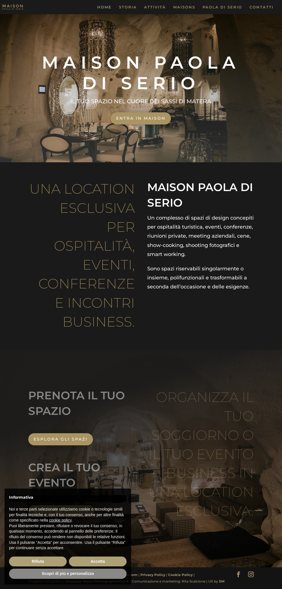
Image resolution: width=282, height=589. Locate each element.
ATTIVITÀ (155, 7)
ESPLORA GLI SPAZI (61, 439)
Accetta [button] (98, 561)
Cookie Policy (181, 575)
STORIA (128, 7)
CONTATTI (262, 7)
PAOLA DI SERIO (222, 7)
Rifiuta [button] (38, 561)
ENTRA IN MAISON (141, 118)
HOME (104, 7)
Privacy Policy (153, 575)
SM (221, 581)
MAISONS (184, 7)
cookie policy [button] (60, 520)
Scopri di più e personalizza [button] (68, 573)
